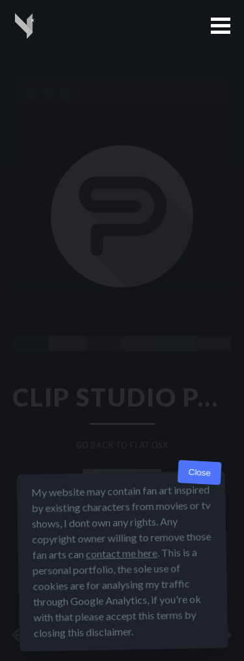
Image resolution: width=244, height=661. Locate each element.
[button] (220, 25)
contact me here (121, 553)
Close (199, 472)
